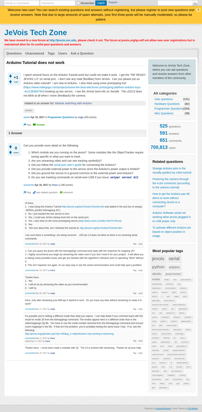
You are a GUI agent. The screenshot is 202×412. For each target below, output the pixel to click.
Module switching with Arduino (73, 103)
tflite (160, 325)
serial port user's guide (67, 164)
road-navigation (157, 375)
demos (154, 334)
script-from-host (157, 354)
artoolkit (179, 367)
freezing (166, 338)
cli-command (177, 379)
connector (184, 342)
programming (156, 284)
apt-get (154, 367)
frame (170, 346)
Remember (87, 3)
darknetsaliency (182, 363)
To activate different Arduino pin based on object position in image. (171, 231)
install (154, 321)
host (174, 280)
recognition (165, 317)
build (184, 296)
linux (162, 346)
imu (170, 367)
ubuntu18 (155, 358)
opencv (154, 292)
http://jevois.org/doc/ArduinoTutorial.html (83, 206)
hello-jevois (177, 329)
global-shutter (186, 321)
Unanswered (34, 53)
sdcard (164, 309)
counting (182, 375)
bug (179, 284)
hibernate (155, 350)
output (176, 296)
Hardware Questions (167, 103)
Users (62, 53)
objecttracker (165, 342)
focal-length (179, 334)
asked (26, 117)
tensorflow (169, 284)
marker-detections (179, 305)
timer (188, 367)
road (166, 379)
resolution (155, 338)
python (158, 267)
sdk (175, 342)
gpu (178, 383)
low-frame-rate (180, 358)
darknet (181, 313)
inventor (164, 292)
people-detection (178, 350)
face (165, 371)
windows (183, 288)
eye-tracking (156, 379)
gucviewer (155, 371)
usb (160, 313)
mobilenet (166, 358)
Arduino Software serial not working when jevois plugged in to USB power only (171, 217)
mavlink (154, 309)
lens (172, 309)
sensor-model (166, 334)
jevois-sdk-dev (186, 280)
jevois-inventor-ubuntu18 (176, 354)
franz (55, 185)
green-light (156, 300)
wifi (187, 379)
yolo (168, 296)
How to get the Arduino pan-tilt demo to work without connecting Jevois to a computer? (171, 200)
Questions (14, 53)
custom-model (172, 325)
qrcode (154, 317)
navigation (171, 375)
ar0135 (154, 296)
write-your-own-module (160, 305)
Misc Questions (163, 113)
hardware (187, 317)
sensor (182, 338)
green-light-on (181, 346)
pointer (186, 383)
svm (153, 363)
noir (153, 325)
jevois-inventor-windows (160, 329)
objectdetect (183, 309)
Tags (51, 53)
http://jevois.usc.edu (63, 40)
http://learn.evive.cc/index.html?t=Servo (100, 221)
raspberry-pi (156, 288)
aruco (166, 280)
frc (171, 363)
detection (177, 317)
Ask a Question (82, 53)
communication (170, 288)
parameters (163, 388)
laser (163, 367)
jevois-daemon (169, 300)
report (174, 292)
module (156, 279)
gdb (153, 388)
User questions (163, 99)
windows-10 (170, 313)
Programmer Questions (168, 108)
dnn (153, 313)
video (154, 346)
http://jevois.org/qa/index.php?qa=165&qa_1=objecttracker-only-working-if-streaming (69, 333)
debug (162, 383)
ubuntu (156, 273)
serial (174, 258)
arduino (174, 267)
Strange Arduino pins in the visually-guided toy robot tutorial (171, 170)
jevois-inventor (173, 274)
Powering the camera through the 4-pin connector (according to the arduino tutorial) (171, 183)
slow (153, 383)
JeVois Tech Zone (35, 32)
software (174, 321)
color (170, 383)
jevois (158, 258)
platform (163, 321)
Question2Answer (163, 408)
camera (183, 292)
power (154, 342)
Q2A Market (192, 408)
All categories (165, 93)
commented (30, 244)
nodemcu (162, 363)
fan (175, 338)
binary (188, 329)
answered (28, 185)
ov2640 (165, 350)
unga (80, 117)
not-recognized (176, 371)
